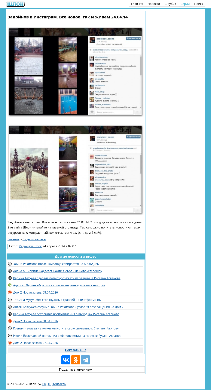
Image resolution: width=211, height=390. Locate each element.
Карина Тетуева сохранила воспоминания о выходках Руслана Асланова (66, 314)
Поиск (198, 4)
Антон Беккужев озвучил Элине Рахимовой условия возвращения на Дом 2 (68, 307)
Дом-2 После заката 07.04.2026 (35, 343)
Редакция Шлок (30, 246)
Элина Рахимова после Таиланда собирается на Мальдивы (56, 264)
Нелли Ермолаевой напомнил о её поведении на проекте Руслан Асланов (67, 336)
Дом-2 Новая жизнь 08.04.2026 (35, 292)
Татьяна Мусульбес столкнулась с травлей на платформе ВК (57, 300)
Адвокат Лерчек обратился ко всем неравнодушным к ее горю (59, 285)
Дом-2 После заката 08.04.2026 (35, 321)
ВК (44, 384)
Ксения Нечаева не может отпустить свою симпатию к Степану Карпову (66, 328)
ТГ (49, 384)
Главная (137, 4)
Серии (185, 4)
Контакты (59, 384)
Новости (154, 4)
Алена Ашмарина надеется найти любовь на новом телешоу (57, 271)
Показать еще (75, 350)
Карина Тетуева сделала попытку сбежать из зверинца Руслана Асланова (66, 278)
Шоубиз (170, 4)
